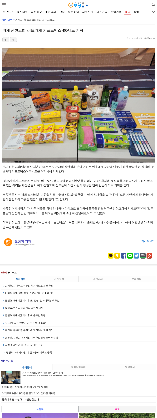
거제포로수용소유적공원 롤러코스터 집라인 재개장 (29, 393)
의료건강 (101, 12)
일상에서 (130, 367)
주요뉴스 (8, 12)
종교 (127, 12)
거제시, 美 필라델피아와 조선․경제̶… (35, 20)
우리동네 (27, 367)
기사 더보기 (148, 241)
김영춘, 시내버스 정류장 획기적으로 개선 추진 (28, 285)
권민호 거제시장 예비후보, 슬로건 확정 (24, 315)
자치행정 (36, 12)
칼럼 (136, 12)
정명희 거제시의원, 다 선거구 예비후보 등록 (27, 352)
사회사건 (87, 12)
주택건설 (116, 12)
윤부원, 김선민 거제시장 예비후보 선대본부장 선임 (30, 337)
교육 (62, 12)
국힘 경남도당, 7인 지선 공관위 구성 (23, 345)
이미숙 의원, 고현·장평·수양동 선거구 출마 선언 (28, 293)
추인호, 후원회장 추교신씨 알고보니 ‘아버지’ (27, 330)
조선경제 (50, 12)
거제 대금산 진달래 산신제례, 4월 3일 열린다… (26, 387)
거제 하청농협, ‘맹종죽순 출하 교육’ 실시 (42, 373)
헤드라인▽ (8, 20)
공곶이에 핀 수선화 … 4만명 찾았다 (20, 399)
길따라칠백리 (78, 367)
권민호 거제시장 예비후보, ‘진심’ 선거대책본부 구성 (31, 300)
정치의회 (22, 12)
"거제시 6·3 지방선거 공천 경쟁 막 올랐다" (26, 322)
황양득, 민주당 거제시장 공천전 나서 (23, 308)
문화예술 (73, 12)
